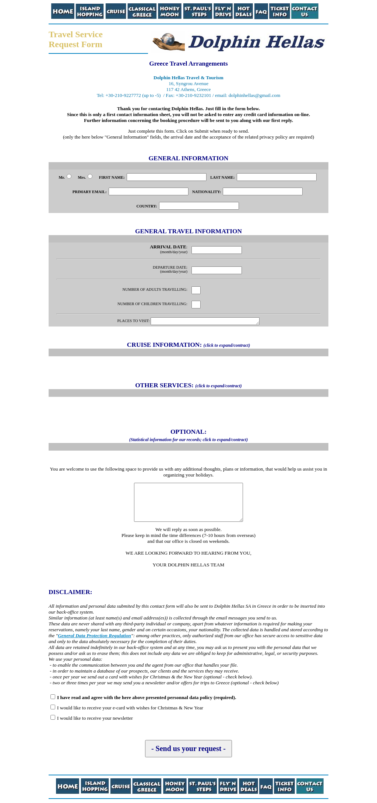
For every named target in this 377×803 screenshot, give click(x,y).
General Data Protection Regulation (94, 636)
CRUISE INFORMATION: (188, 345)
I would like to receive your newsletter (95, 719)
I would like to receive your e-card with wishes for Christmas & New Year (130, 709)
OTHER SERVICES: (188, 386)
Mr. (65, 177)
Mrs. (85, 177)
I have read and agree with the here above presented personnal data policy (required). (146, 698)
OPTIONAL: (188, 436)
